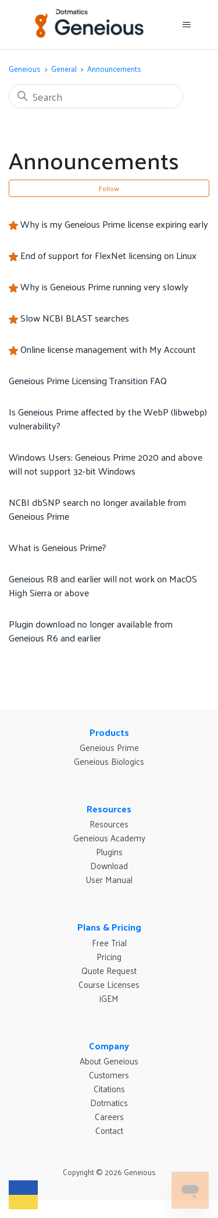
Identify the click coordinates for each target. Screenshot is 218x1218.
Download (109, 865)
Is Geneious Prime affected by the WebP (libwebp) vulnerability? (108, 418)
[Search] (96, 96)
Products (109, 732)
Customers (109, 1074)
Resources (109, 808)
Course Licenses (109, 984)
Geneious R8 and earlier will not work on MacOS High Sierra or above (103, 585)
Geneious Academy (109, 837)
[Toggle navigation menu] (186, 25)
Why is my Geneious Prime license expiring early (114, 224)
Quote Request (109, 970)
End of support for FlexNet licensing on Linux (108, 255)
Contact (109, 1130)
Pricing (109, 956)
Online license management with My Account (108, 349)
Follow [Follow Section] (109, 188)
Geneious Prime (109, 747)
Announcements (114, 68)
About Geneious (109, 1061)
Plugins (109, 851)
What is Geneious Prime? (57, 547)
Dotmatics (109, 1102)
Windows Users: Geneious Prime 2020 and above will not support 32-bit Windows (105, 463)
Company (109, 1045)
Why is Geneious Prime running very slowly (104, 286)
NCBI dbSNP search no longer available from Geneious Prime (97, 509)
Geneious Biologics (109, 761)
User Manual (109, 879)
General (64, 68)
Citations (109, 1088)
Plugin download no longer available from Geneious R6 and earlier (91, 630)
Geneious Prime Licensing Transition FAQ (88, 380)
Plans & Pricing (109, 926)
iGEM (109, 998)
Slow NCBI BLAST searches (74, 317)
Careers (109, 1116)
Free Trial (109, 942)
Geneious (25, 68)
